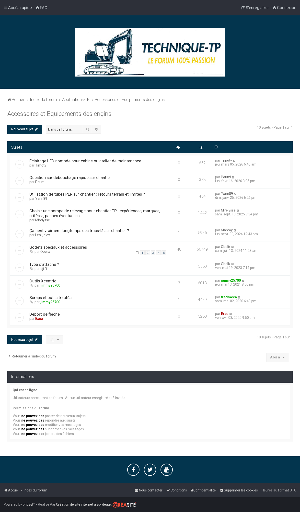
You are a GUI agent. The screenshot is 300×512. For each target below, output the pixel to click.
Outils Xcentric (42, 280)
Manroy (227, 230)
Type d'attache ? (44, 263)
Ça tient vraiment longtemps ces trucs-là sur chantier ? (79, 230)
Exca (39, 318)
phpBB (28, 504)
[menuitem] (41, 7)
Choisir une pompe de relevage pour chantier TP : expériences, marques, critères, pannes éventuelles (94, 213)
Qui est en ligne (25, 389)
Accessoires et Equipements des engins (59, 113)
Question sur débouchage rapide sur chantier (70, 177)
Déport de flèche (44, 313)
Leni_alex (42, 235)
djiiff (43, 268)
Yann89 (41, 198)
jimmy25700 (50, 285)
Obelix (45, 251)
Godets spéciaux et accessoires (58, 247)
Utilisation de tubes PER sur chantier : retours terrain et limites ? (87, 193)
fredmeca (229, 297)
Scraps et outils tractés (50, 297)
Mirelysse (42, 220)
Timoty (40, 165)
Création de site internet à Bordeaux (84, 504)
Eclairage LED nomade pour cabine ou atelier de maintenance (85, 160)
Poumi (40, 182)
